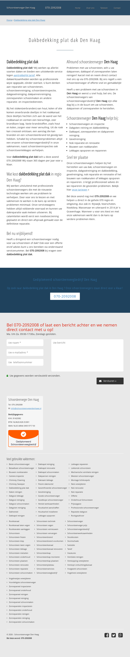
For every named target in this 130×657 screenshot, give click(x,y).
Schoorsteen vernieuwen (47, 529)
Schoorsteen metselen (18, 553)
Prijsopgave (76, 503)
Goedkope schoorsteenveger (50, 500)
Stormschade (73, 541)
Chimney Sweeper (17, 484)
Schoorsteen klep (16, 541)
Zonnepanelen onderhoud (20, 610)
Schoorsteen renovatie (19, 565)
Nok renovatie (77, 488)
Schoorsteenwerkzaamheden (80, 533)
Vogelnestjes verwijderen (20, 578)
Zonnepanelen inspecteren (20, 606)
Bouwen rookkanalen (18, 472)
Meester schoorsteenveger (82, 476)
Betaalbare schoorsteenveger (21, 468)
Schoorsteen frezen (17, 537)
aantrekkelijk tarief (24, 75)
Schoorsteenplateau (45, 565)
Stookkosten (72, 537)
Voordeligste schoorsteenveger (22, 582)
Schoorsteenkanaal (45, 545)
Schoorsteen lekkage (18, 549)
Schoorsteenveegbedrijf (47, 573)
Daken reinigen (15, 492)
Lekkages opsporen (46, 515)
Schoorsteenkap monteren (48, 557)
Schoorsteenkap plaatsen (48, 561)
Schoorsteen (14, 533)
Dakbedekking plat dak (19, 488)
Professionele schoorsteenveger (85, 507)
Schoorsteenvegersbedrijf (78, 529)
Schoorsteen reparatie (18, 568)
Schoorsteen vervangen (47, 533)
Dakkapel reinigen (17, 515)
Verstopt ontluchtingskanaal (79, 565)
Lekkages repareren (79, 464)
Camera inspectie (16, 476)
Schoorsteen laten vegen (19, 545)
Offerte (74, 496)
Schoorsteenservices (45, 568)
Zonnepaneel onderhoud (20, 590)
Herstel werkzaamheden (48, 503)
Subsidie (71, 545)
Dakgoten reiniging (17, 507)
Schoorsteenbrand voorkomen (50, 541)
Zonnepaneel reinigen (18, 594)
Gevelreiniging (44, 492)
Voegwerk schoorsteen (77, 568)
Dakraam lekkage (45, 480)
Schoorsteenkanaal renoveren (50, 549)
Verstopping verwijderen (78, 561)
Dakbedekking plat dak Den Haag (29, 20)
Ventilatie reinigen (75, 557)
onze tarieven (79, 189)
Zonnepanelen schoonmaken (21, 622)
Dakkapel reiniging (46, 464)
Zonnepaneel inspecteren (20, 586)
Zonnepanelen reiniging (19, 618)
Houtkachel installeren (48, 511)
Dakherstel (13, 511)
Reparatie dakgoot (79, 511)
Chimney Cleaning (17, 480)
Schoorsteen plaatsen (18, 561)
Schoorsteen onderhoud (19, 557)
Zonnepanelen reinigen (19, 614)
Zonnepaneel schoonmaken (21, 602)
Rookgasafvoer (77, 515)
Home (9, 20)
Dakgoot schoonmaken (19, 503)
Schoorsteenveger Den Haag (21, 7)
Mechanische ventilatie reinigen (85, 472)
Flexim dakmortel (45, 484)
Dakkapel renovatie (46, 468)
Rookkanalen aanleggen (19, 529)
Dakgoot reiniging (16, 500)
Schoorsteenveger (75, 521)
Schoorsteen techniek (46, 521)
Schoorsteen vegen (45, 525)
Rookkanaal (14, 521)
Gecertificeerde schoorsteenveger (52, 488)
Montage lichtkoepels (80, 480)
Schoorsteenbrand (45, 537)
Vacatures (71, 553)
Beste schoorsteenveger (19, 464)
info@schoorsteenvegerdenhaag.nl (26, 408)
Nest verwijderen (78, 484)
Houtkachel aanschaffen (48, 507)
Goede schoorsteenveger (49, 496)
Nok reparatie (77, 492)
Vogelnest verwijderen (77, 573)
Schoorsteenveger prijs (77, 525)
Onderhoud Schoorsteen (82, 500)
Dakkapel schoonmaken (48, 472)
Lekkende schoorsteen (81, 468)
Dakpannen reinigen (47, 476)
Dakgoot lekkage (16, 496)
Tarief (69, 549)
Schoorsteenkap (44, 553)
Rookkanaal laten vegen (19, 525)
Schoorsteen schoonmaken (21, 573)
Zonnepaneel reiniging (19, 598)
